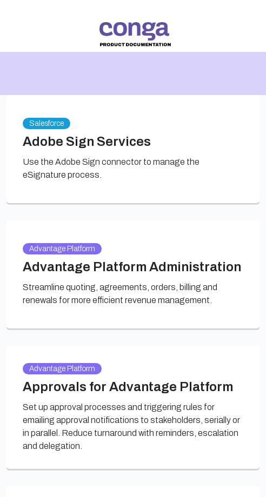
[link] (135, 34)
